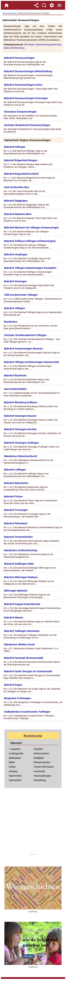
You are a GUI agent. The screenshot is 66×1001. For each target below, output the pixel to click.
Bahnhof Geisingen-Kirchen (20, 429)
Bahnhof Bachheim (15, 375)
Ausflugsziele (16, 753)
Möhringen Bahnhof (15, 590)
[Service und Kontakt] (52, 5)
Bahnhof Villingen (14, 308)
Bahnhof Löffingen (15, 469)
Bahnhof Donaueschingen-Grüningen (26, 98)
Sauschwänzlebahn (15, 389)
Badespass (15, 757)
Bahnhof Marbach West (17, 214)
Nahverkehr (15, 780)
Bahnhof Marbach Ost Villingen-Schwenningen (31, 227)
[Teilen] (36, 5)
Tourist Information (44, 766)
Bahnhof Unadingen (15, 254)
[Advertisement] (33, 822)
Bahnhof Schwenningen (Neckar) (23, 348)
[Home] (6, 5)
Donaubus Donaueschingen (20, 111)
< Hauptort (14, 749)
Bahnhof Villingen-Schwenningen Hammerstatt (31, 362)
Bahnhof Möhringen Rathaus (21, 577)
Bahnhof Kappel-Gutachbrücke (22, 604)
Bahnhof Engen (13, 684)
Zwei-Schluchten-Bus (16, 187)
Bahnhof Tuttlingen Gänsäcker (22, 631)
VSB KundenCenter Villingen (21, 294)
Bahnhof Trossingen (16, 510)
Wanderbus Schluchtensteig (20, 550)
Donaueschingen (9, 13)
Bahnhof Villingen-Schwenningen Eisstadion (30, 267)
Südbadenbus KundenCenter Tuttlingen (27, 711)
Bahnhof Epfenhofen (16, 483)
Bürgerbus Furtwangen (17, 698)
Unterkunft (39, 771)
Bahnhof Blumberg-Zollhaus (20, 402)
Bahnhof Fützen (13, 496)
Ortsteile (38, 749)
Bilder (12, 762)
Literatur (13, 771)
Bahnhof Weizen (13, 617)
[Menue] (59, 5)
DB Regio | (30, 44)
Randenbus (10, 321)
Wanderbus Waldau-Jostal (19, 644)
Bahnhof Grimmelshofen (18, 536)
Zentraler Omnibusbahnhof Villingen (25, 335)
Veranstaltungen (42, 775)
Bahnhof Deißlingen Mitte (19, 563)
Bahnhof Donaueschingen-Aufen (23, 84)
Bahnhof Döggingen (16, 200)
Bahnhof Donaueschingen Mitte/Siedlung (28, 71)
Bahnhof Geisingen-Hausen (20, 415)
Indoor (12, 766)
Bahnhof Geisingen (15, 281)
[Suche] (44, 5)
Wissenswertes (42, 762)
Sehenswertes (41, 753)
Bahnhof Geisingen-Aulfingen (21, 442)
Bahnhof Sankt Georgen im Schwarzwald (28, 671)
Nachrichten (15, 775)
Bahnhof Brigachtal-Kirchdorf (21, 173)
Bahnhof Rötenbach (15, 523)
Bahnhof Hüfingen (14, 146)
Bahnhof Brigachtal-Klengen (20, 160)
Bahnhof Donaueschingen (19, 57)
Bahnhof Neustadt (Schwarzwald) (23, 657)
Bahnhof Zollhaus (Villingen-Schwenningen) (30, 241)
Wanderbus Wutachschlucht (20, 456)
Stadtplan (39, 757)
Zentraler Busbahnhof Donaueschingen (27, 125)
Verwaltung (40, 780)
